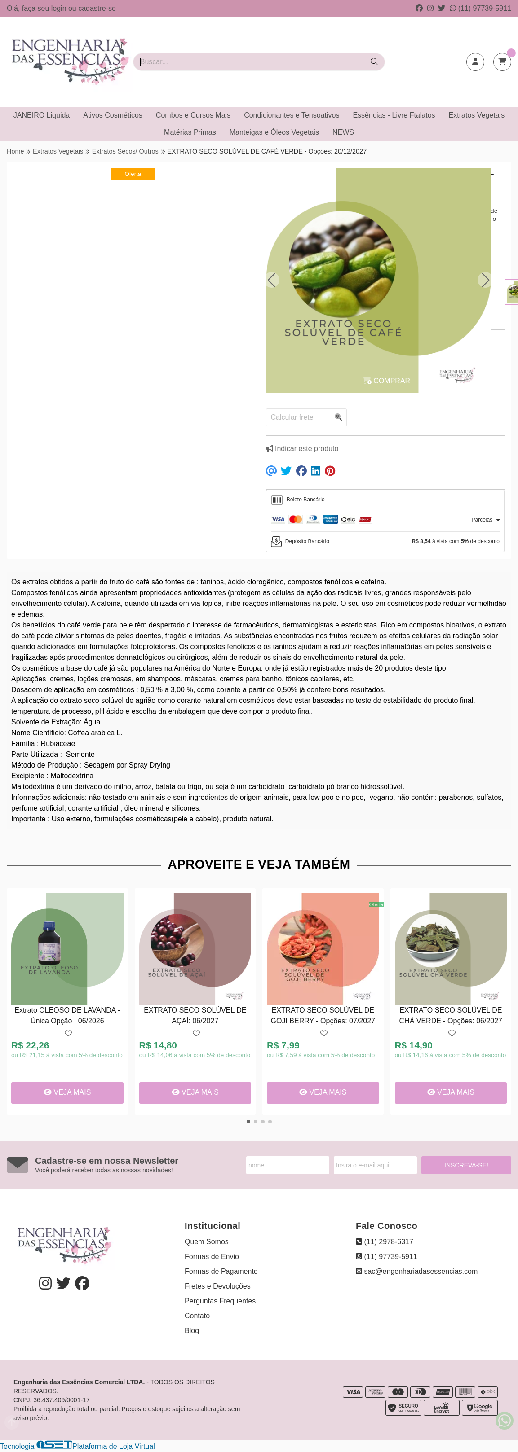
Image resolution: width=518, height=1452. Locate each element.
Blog (192, 1330)
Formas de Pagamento (221, 1271)
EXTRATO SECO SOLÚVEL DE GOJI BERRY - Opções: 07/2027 (323, 1015)
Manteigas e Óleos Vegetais (274, 132)
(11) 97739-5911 (480, 8)
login (59, 8)
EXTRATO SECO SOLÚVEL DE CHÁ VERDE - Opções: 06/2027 (450, 1015)
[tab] (385, 500)
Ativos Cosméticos (112, 115)
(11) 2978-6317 (384, 1242)
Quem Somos (207, 1242)
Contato (197, 1316)
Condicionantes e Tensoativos (291, 115)
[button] (271, 280)
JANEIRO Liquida (41, 115)
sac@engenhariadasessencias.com (417, 1271)
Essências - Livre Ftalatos (394, 115)
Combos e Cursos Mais (193, 115)
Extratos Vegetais (477, 115)
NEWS (343, 132)
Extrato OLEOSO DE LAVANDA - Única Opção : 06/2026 (67, 1015)
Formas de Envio (212, 1256)
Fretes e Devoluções (218, 1286)
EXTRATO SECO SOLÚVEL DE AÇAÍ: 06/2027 (195, 1015)
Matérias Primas (190, 132)
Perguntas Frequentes (220, 1301)
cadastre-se (97, 8)
